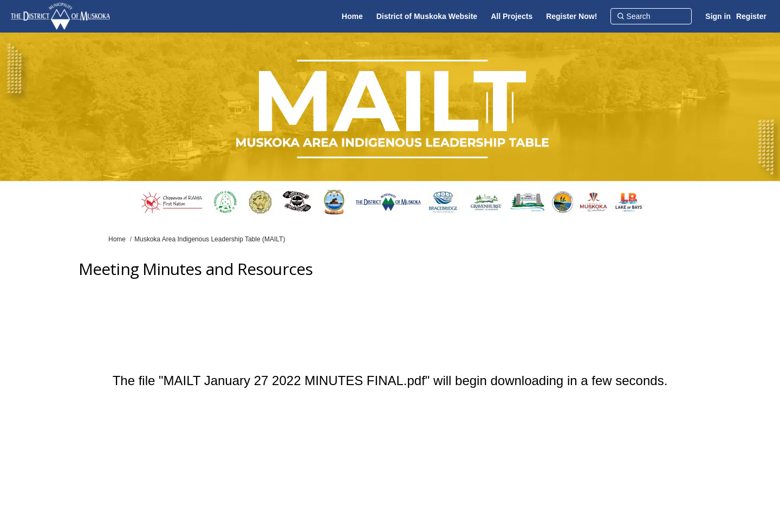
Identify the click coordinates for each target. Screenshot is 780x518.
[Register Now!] (571, 16)
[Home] (352, 16)
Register (751, 16)
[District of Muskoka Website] (427, 16)
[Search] (651, 16)
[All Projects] (511, 16)
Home (117, 239)
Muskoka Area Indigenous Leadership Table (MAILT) (209, 239)
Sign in (718, 16)
